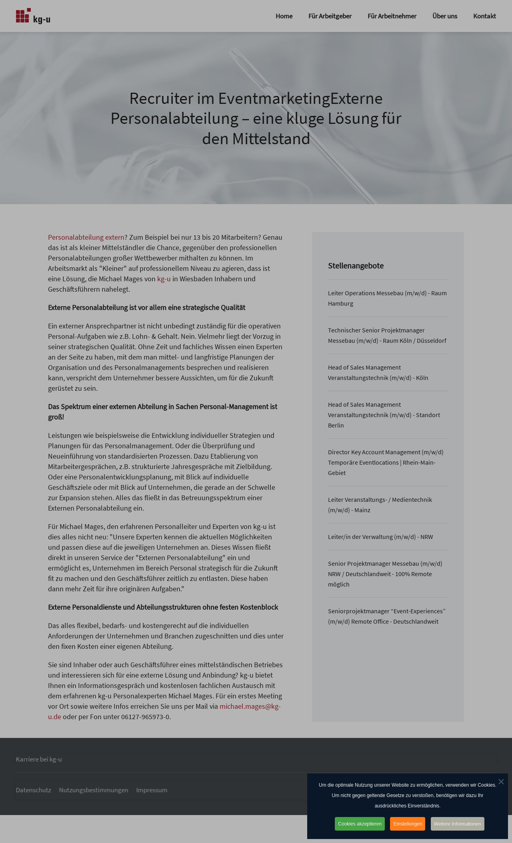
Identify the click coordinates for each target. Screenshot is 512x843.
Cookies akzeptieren (360, 824)
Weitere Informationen (457, 824)
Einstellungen (407, 824)
